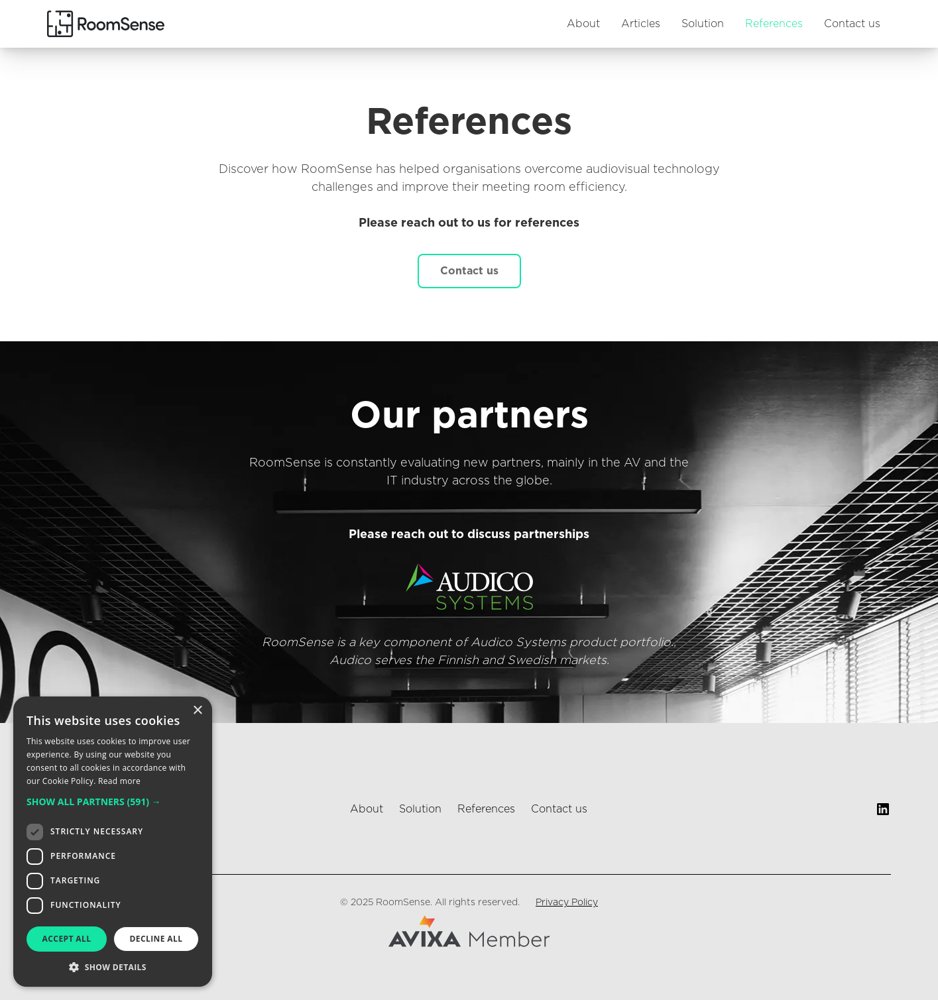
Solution (702, 24)
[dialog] (112, 841)
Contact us (852, 24)
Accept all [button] (66, 938)
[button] (113, 801)
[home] (105, 23)
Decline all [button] (156, 938)
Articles (640, 24)
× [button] (197, 711)
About (583, 24)
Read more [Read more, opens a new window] (119, 781)
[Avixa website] (469, 931)
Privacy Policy (567, 902)
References (774, 24)
